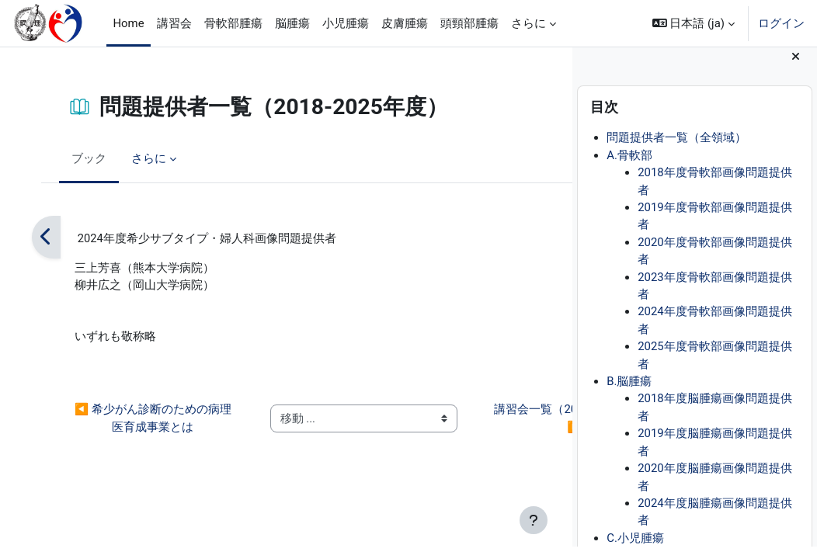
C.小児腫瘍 (635, 550)
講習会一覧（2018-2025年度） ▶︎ (468, 420)
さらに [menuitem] (528, 23)
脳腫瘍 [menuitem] (292, 23)
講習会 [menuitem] (174, 23)
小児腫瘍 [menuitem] (345, 23)
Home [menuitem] (128, 23)
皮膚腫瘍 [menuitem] (404, 23)
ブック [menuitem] (85, 158)
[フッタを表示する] (534, 520)
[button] (693, 23)
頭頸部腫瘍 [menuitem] (469, 23)
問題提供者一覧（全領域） (676, 151)
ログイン (781, 23)
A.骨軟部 (629, 168)
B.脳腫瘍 (629, 394)
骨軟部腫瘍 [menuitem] (233, 23)
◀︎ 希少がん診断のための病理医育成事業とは (128, 420)
